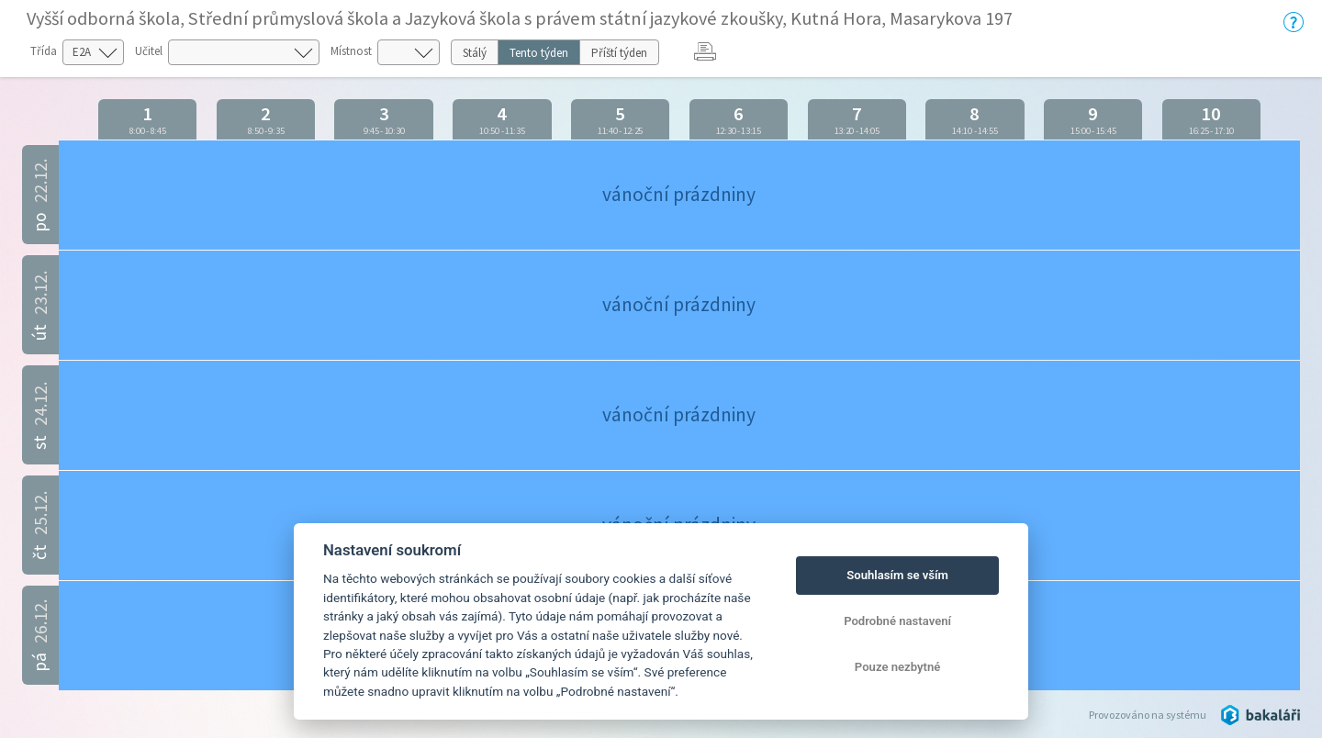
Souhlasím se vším (897, 575)
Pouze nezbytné (898, 667)
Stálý (475, 53)
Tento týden (539, 53)
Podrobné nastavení (897, 621)
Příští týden (619, 53)
